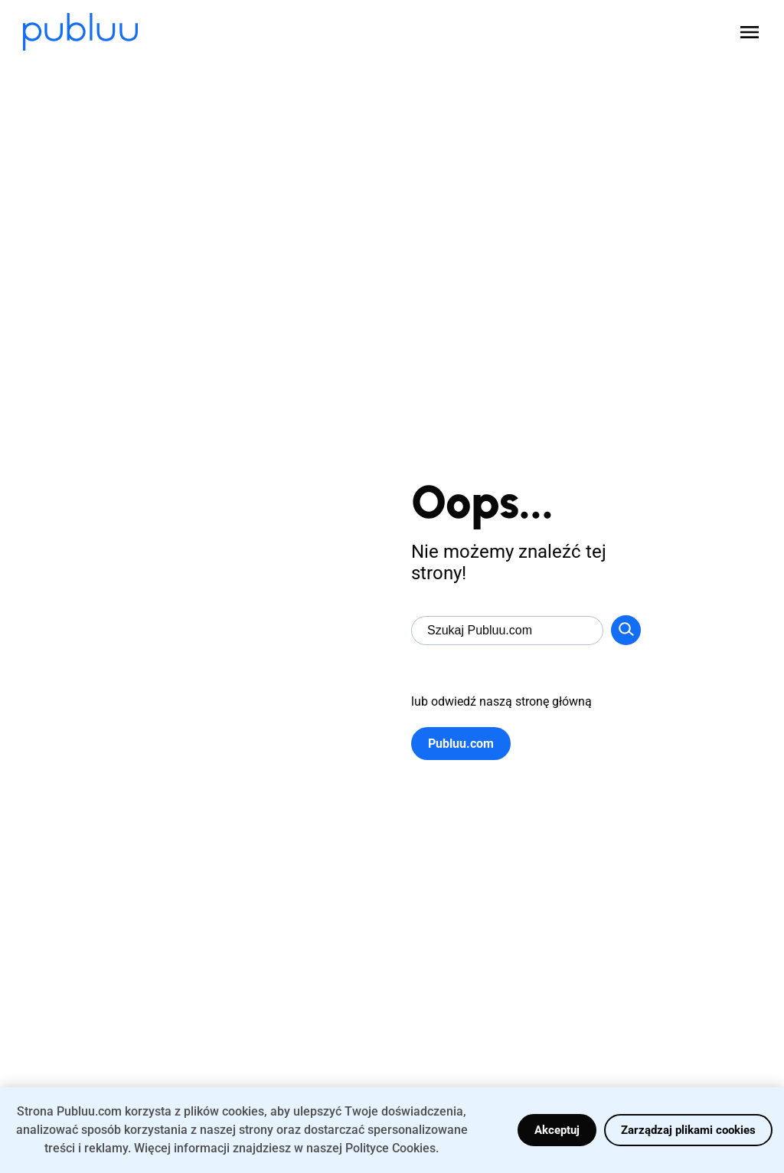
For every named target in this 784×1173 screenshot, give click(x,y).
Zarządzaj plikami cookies (688, 1130)
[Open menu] (749, 32)
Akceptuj (557, 1130)
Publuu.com (461, 743)
